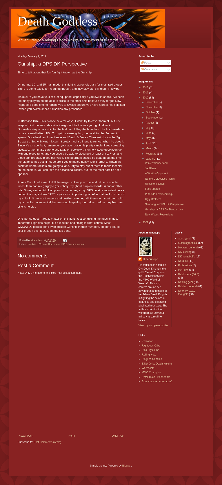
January (151, 158)
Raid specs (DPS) (57, 244)
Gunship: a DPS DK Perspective (164, 209)
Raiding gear (185, 282)
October (151, 112)
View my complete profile (153, 325)
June (149, 133)
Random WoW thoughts (186, 293)
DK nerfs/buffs (186, 256)
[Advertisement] (71, 401)
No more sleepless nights (160, 178)
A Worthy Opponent (156, 173)
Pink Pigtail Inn (150, 350)
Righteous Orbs (151, 345)
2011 (146, 92)
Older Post (118, 435)
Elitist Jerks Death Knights (157, 363)
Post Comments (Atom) (47, 442)
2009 (146, 222)
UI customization (155, 183)
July (148, 127)
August (150, 122)
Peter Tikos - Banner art (156, 377)
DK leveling (185, 251)
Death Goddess (58, 21)
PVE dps (42, 244)
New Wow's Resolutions (159, 214)
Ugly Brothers (153, 199)
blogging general (188, 247)
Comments (149, 69)
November (152, 107)
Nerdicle (32, 244)
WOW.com (148, 368)
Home (72, 435)
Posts (146, 62)
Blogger (126, 465)
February (151, 153)
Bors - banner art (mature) (157, 381)
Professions (185, 265)
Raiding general (76, 244)
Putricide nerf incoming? (159, 194)
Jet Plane (150, 168)
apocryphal (184, 238)
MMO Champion (151, 372)
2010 (146, 97)
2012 (146, 87)
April (149, 143)
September (152, 117)
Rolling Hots (149, 354)
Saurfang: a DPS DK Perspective (164, 204)
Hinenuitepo (150, 259)
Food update (152, 188)
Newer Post (25, 435)
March (150, 148)
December (152, 102)
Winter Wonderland (156, 163)
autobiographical (188, 242)
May (148, 138)
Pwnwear (147, 341)
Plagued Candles (152, 359)
